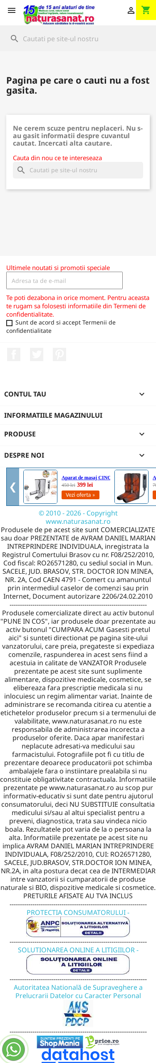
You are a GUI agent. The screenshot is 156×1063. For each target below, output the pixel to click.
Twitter (36, 354)
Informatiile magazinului (53, 415)
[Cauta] (78, 38)
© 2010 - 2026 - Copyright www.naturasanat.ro (78, 517)
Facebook (13, 354)
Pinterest (59, 354)
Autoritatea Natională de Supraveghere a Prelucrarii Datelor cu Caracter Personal (78, 1000)
